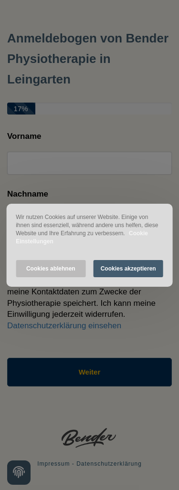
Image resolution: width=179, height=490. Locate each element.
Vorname (24, 136)
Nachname (27, 193)
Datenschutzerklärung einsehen (64, 325)
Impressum (53, 463)
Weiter (90, 372)
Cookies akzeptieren (128, 268)
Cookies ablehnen (50, 268)
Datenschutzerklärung (109, 463)
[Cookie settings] (19, 472)
